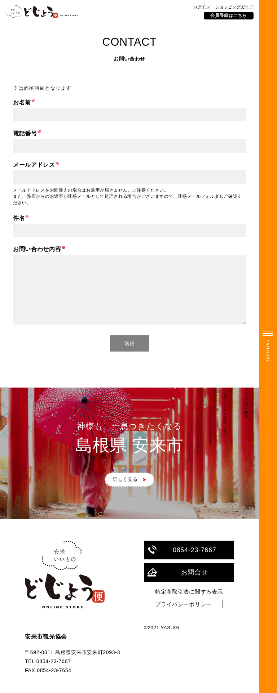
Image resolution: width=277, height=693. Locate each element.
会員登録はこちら (228, 15)
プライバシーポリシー (183, 604)
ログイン (201, 7)
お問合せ (178, 572)
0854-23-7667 (182, 549)
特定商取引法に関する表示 (189, 592)
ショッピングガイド (234, 7)
